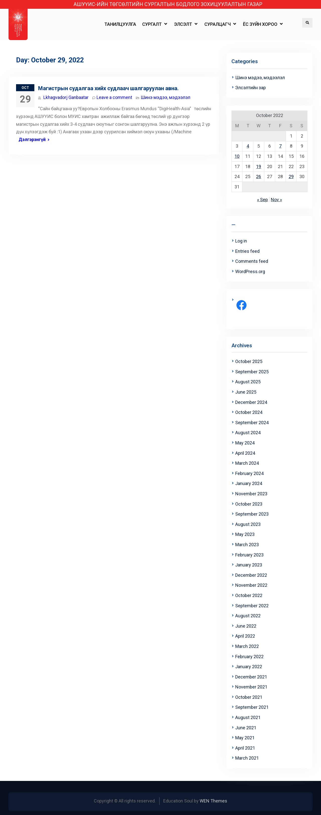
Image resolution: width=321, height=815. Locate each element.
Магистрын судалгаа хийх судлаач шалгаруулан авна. (108, 88)
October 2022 (248, 595)
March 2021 (247, 758)
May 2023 (245, 534)
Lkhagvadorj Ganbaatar (66, 97)
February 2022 (249, 656)
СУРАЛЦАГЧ (217, 24)
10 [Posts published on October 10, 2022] (236, 156)
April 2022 (245, 636)
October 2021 (248, 697)
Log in (241, 241)
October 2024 (248, 412)
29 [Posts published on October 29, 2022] (291, 176)
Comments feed (251, 261)
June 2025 (245, 392)
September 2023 (252, 514)
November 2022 (251, 585)
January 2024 (248, 483)
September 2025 (252, 371)
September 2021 (252, 707)
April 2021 (245, 748)
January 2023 (248, 564)
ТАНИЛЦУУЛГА (120, 24)
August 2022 (248, 615)
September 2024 (252, 422)
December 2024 (251, 402)
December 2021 (251, 676)
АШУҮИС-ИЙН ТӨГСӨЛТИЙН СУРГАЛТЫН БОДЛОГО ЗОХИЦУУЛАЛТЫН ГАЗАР (167, 4)
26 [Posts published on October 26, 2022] (258, 176)
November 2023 (251, 493)
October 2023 (248, 504)
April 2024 (245, 453)
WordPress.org (250, 271)
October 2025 (248, 361)
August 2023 (248, 524)
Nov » (276, 199)
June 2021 (245, 727)
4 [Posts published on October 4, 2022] (248, 146)
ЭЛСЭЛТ (183, 24)
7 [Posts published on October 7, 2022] (280, 146)
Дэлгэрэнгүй (32, 139)
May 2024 (245, 442)
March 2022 (247, 646)
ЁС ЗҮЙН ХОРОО (260, 24)
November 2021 (251, 686)
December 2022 (251, 575)
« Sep (262, 199)
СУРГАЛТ (152, 24)
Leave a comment (114, 97)
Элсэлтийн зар (250, 87)
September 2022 (252, 605)
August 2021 (248, 717)
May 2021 (245, 737)
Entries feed (247, 251)
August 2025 (248, 381)
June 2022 (245, 626)
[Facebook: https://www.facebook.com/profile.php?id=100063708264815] (241, 305)
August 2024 (248, 432)
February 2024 (249, 473)
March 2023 (247, 544)
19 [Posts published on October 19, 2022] (258, 166)
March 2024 (247, 463)
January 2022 (248, 666)
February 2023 (249, 554)
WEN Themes (213, 800)
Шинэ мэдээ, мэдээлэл (165, 97)
